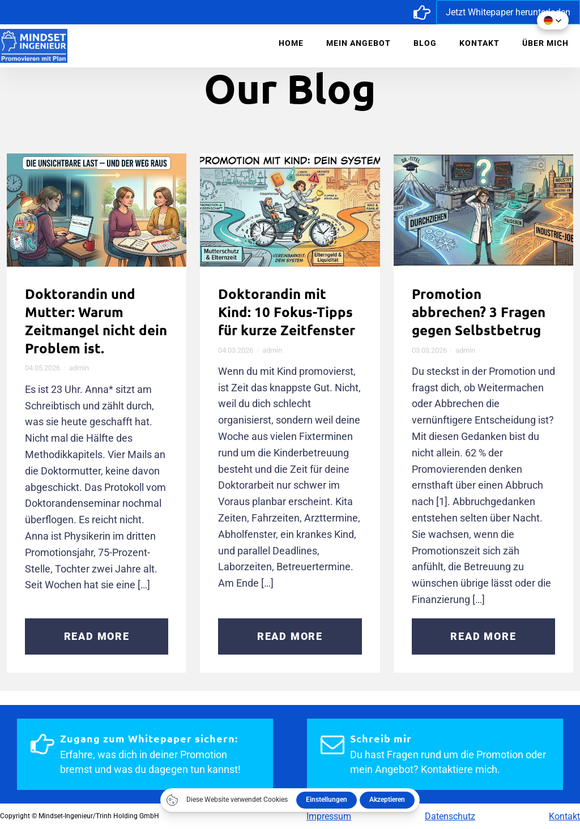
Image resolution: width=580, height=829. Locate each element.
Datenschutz (450, 816)
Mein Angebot (358, 43)
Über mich (545, 43)
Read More (97, 636)
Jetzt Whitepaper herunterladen (508, 12)
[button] (553, 20)
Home (291, 43)
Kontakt (479, 43)
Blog (425, 43)
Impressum (328, 816)
